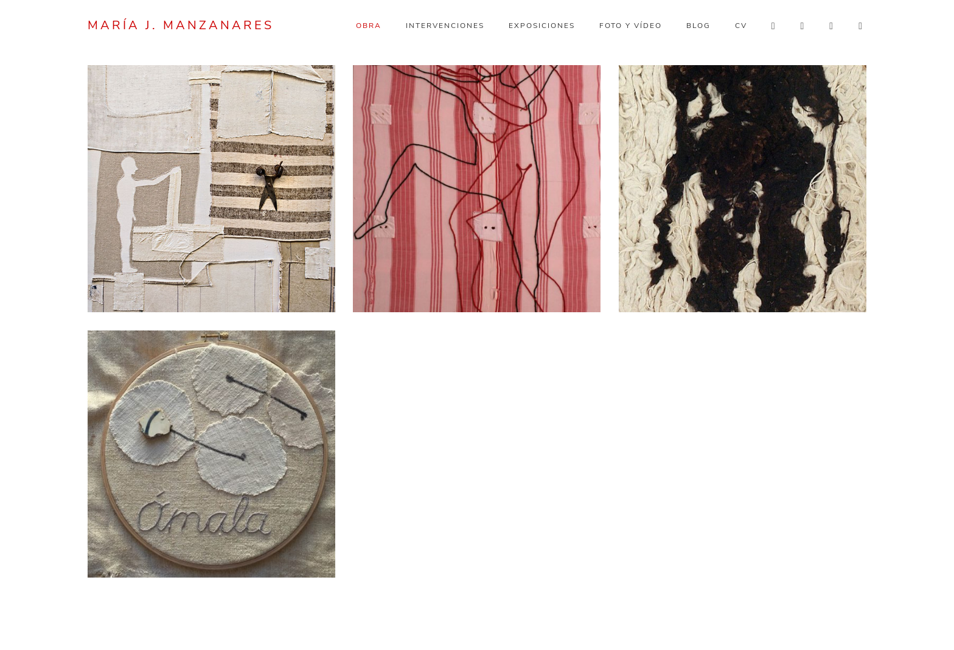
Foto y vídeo (630, 25)
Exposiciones (542, 25)
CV (741, 25)
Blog (698, 25)
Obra (368, 25)
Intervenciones (445, 25)
